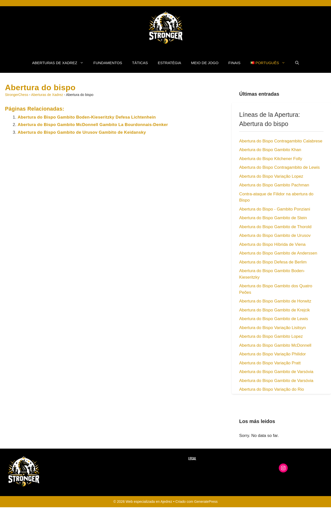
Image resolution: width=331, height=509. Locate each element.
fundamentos (108, 63)
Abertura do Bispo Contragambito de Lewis (279, 167)
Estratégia (169, 63)
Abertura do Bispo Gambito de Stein (273, 217)
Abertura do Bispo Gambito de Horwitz (275, 301)
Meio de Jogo (204, 63)
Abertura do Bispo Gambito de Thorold (275, 226)
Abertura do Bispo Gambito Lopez (271, 336)
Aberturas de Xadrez (60, 63)
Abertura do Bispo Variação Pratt (270, 363)
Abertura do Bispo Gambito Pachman (274, 185)
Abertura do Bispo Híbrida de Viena (272, 244)
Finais (234, 63)
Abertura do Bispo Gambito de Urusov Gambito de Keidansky (82, 132)
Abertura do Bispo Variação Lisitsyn (272, 327)
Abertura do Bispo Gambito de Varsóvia (276, 371)
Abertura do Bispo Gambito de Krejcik (274, 310)
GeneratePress (206, 502)
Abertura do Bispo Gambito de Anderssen (278, 253)
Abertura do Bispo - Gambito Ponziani (274, 209)
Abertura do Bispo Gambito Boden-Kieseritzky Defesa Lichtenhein (87, 117)
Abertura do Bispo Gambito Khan (270, 149)
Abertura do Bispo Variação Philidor (272, 354)
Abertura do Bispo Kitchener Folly (270, 158)
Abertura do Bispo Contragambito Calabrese (281, 141)
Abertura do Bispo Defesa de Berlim (273, 262)
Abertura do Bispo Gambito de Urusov (275, 235)
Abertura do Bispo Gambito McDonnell (275, 345)
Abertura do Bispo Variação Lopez (271, 176)
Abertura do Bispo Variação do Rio (271, 389)
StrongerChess (16, 95)
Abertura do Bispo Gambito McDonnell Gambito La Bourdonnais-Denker (93, 124)
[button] (297, 62)
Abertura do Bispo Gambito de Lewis (273, 318)
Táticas (140, 63)
